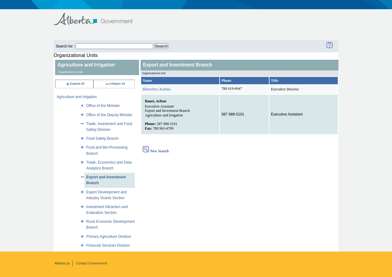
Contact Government (91, 263)
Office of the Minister (103, 106)
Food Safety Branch (102, 138)
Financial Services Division (108, 245)
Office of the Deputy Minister (109, 115)
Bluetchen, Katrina (157, 89)
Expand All (75, 83)
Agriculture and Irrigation (77, 97)
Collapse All (115, 83)
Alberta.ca (62, 263)
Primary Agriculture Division (108, 236)
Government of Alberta (98, 16)
